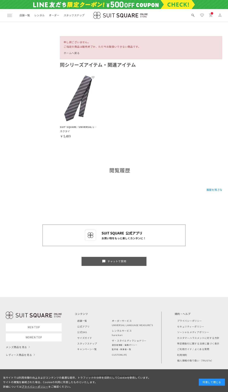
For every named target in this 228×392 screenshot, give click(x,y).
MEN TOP (34, 327)
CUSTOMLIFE (119, 354)
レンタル (39, 15)
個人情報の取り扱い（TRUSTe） (195, 360)
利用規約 (182, 355)
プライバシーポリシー (189, 320)
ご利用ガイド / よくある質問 (193, 349)
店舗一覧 (24, 15)
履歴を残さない (216, 189)
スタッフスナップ (74, 15)
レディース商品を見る (19, 355)
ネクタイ (65, 131)
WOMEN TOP (34, 337)
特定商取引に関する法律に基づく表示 (198, 343)
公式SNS (82, 332)
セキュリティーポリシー (190, 326)
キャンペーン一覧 (87, 349)
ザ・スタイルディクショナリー (129, 340)
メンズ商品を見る (16, 347)
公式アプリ (83, 326)
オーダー (54, 15)
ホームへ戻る (72, 53)
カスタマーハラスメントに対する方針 (198, 338)
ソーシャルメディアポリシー (193, 332)
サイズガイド (84, 338)
